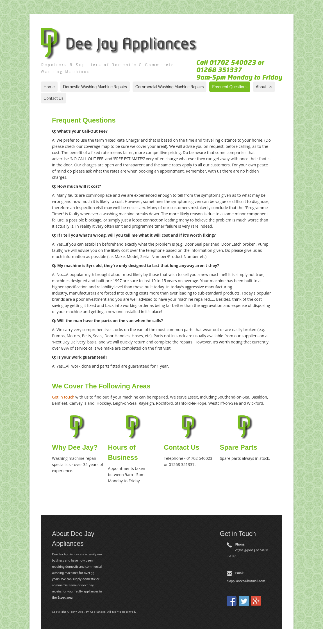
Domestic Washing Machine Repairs (95, 86)
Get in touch (63, 397)
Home (49, 86)
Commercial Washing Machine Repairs (169, 86)
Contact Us (53, 98)
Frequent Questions (229, 86)
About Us (264, 86)
